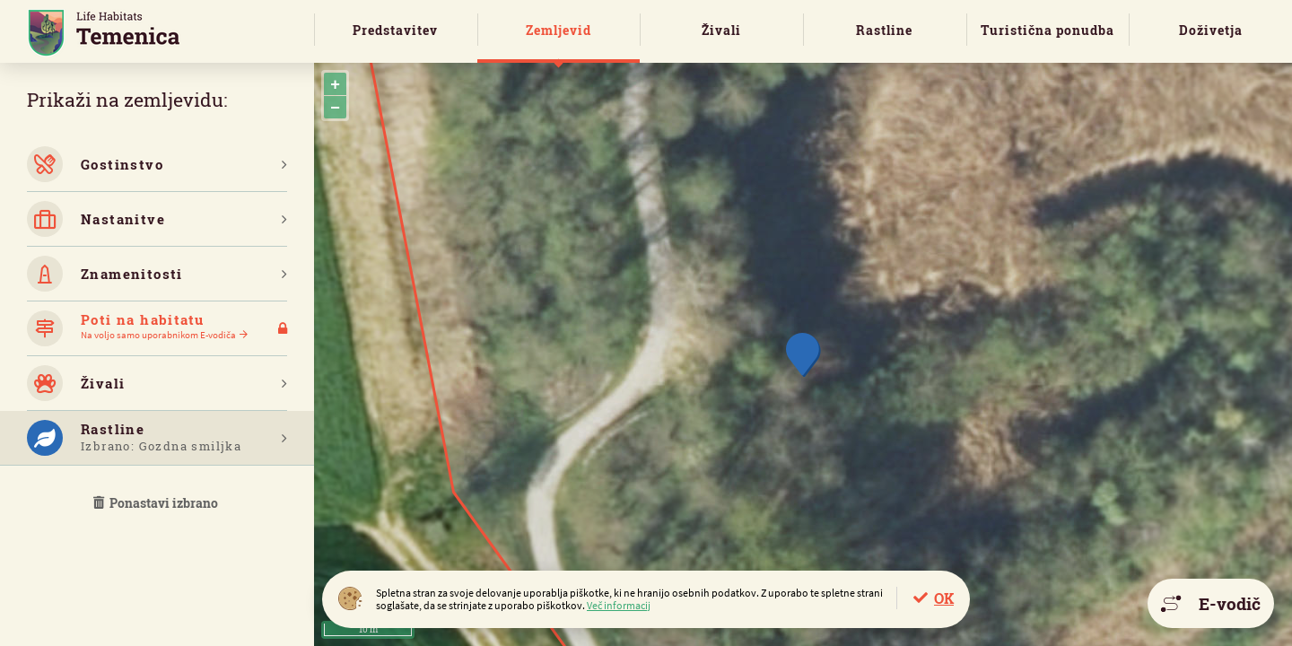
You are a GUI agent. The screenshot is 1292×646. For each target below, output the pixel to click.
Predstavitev (395, 30)
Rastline (884, 30)
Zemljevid (558, 30)
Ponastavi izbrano (157, 502)
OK (944, 598)
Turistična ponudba (1047, 30)
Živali (721, 30)
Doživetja (1211, 30)
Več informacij (618, 605)
